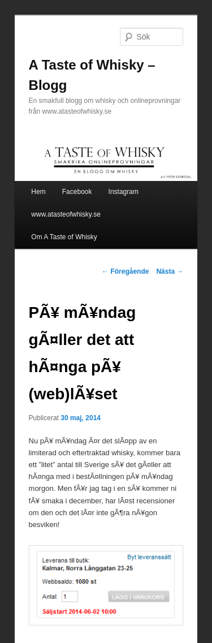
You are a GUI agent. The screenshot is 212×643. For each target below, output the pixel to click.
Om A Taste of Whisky (64, 237)
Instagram (124, 192)
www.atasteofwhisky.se (66, 214)
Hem (38, 192)
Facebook (77, 192)
